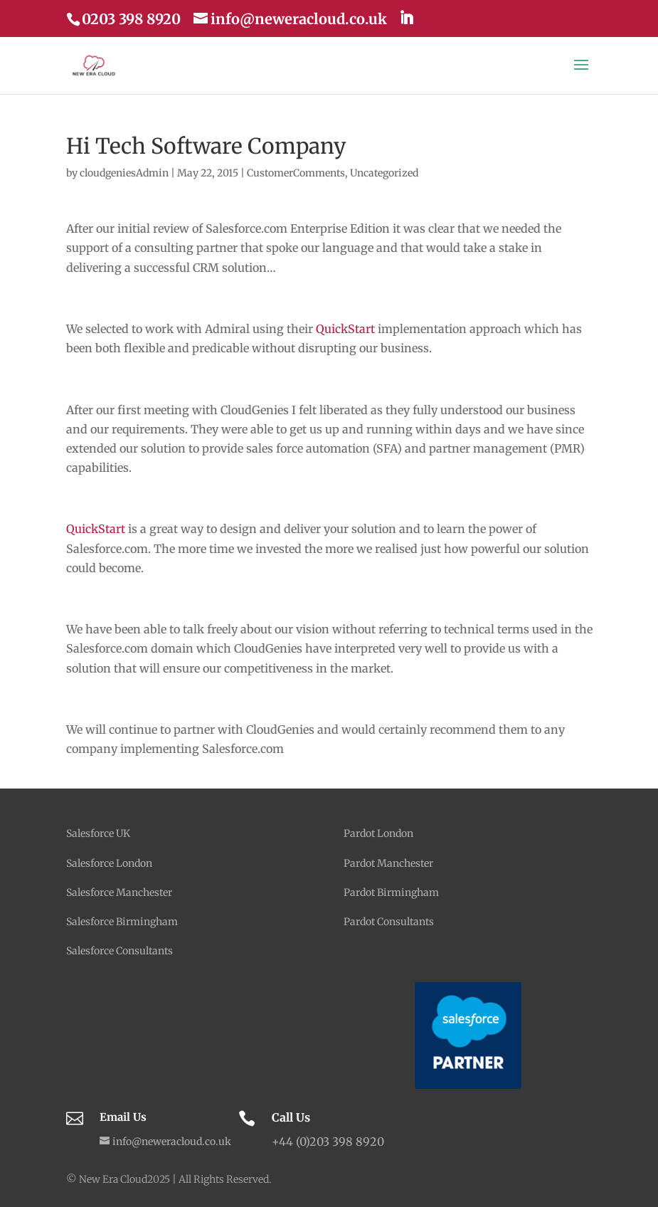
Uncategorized (384, 173)
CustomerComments (296, 173)
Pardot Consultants (389, 921)
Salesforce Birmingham (122, 921)
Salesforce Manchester (119, 892)
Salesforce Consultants (119, 950)
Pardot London (378, 833)
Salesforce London (109, 863)
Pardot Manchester (388, 863)
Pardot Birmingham (391, 892)
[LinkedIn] (406, 18)
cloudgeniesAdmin (124, 173)
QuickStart (345, 329)
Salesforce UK (98, 833)
